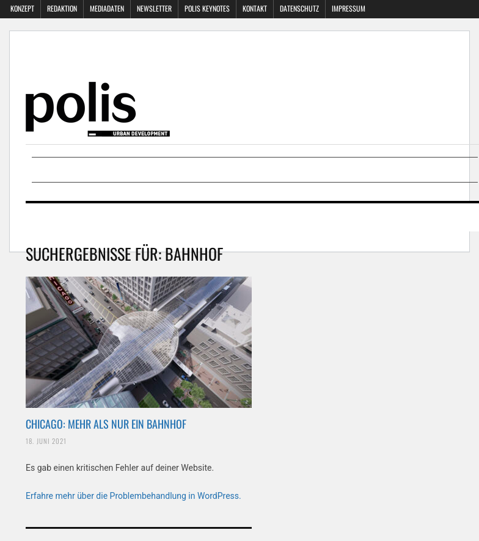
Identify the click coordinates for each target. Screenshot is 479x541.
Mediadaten (107, 8)
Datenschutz (299, 8)
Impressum (348, 8)
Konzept (22, 8)
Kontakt (255, 8)
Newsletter (154, 8)
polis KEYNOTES (207, 8)
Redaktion (62, 8)
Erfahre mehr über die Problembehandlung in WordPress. (133, 496)
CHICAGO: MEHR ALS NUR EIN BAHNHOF (106, 424)
